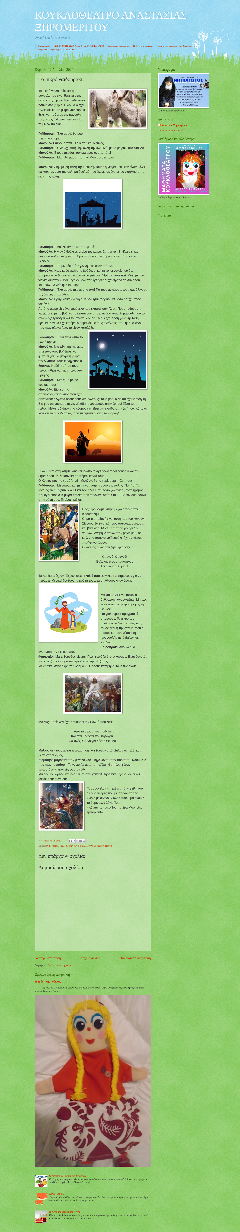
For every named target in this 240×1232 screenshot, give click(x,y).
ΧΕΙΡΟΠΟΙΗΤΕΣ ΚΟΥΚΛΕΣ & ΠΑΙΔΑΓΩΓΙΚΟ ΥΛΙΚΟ (79, 46)
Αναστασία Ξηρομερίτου (174, 125)
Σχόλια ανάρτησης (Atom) (60, 965)
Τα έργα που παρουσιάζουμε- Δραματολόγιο (176, 46)
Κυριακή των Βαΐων (74, 845)
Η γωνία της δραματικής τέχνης (64, 1212)
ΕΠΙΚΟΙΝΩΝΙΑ (73, 49)
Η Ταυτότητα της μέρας (143, 46)
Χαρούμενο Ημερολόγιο (118, 46)
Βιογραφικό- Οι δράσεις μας (49, 49)
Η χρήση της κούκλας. (48, 981)
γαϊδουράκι (52, 845)
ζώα (61, 845)
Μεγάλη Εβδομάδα (94, 845)
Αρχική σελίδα (44, 46)
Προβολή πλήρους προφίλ (170, 130)
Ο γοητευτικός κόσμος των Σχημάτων (67, 1176)
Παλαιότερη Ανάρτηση (135, 958)
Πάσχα (108, 845)
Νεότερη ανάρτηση (48, 958)
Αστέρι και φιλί (56, 1194)
